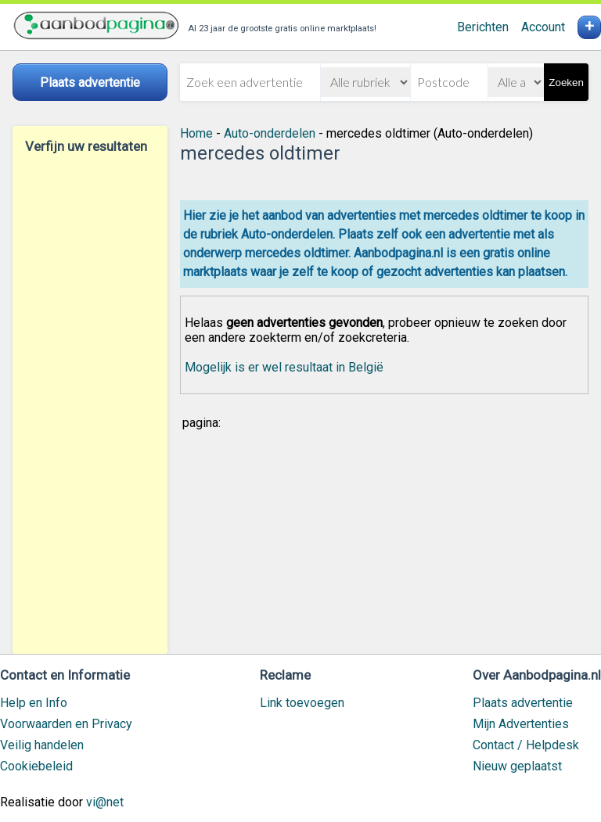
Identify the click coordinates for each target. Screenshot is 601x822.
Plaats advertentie (523, 702)
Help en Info (33, 702)
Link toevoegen (302, 702)
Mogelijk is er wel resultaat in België (284, 367)
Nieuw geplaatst (517, 766)
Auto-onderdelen (269, 133)
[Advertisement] (90, 403)
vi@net (105, 802)
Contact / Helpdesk (526, 745)
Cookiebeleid (36, 766)
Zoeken (566, 82)
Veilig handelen (42, 745)
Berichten (483, 27)
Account (543, 27)
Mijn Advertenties (521, 723)
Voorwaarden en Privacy (66, 723)
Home (196, 133)
